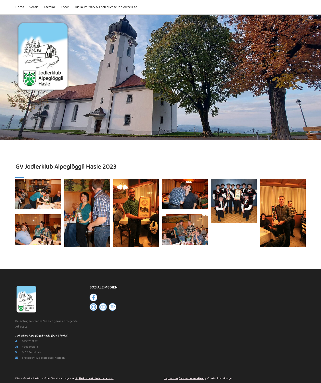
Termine (50, 7)
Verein (34, 7)
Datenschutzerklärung (192, 378)
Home (19, 7)
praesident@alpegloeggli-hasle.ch (43, 358)
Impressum (171, 378)
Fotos (65, 7)
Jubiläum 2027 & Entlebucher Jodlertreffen (106, 7)
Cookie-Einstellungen (220, 378)
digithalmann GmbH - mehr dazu (94, 378)
